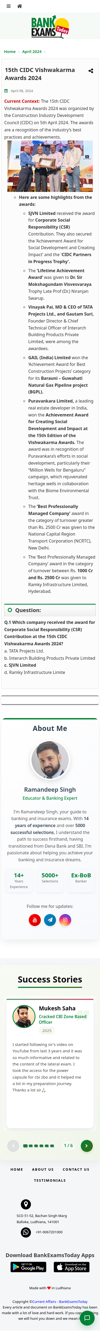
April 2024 (32, 51)
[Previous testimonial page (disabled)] (13, 1146)
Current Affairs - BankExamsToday (59, 1302)
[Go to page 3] (36, 1146)
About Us (43, 1169)
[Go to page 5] (47, 1146)
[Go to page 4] (41, 1146)
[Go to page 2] (31, 1146)
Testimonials (50, 1180)
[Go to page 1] (25, 1146)
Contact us (76, 1169)
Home (10, 51)
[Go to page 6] (52, 1146)
